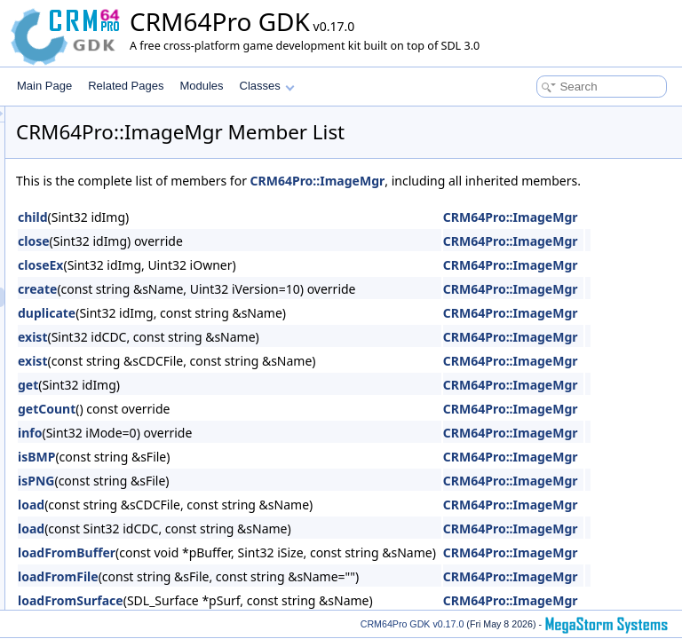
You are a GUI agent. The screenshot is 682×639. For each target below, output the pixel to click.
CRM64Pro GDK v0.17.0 (412, 624)
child (255, 236)
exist (254, 356)
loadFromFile (280, 596)
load (253, 524)
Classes (267, 85)
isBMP (258, 476)
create (259, 308)
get (250, 404)
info (252, 452)
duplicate (268, 332)
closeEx (262, 284)
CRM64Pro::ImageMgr (539, 180)
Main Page (44, 85)
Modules (201, 85)
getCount (268, 428)
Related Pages (125, 85)
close (256, 260)
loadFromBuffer (288, 572)
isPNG (258, 500)
